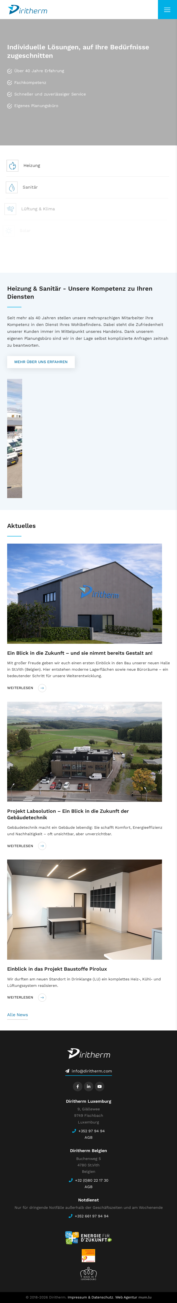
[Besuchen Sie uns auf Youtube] (99, 1086)
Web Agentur (126, 1297)
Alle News (17, 1014)
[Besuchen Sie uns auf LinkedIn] (88, 1086)
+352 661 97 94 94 (92, 1216)
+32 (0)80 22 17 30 (91, 1180)
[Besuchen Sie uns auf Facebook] (77, 1086)
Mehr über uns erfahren (41, 362)
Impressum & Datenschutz (90, 1297)
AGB (88, 1137)
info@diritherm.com (92, 1071)
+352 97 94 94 (91, 1131)
